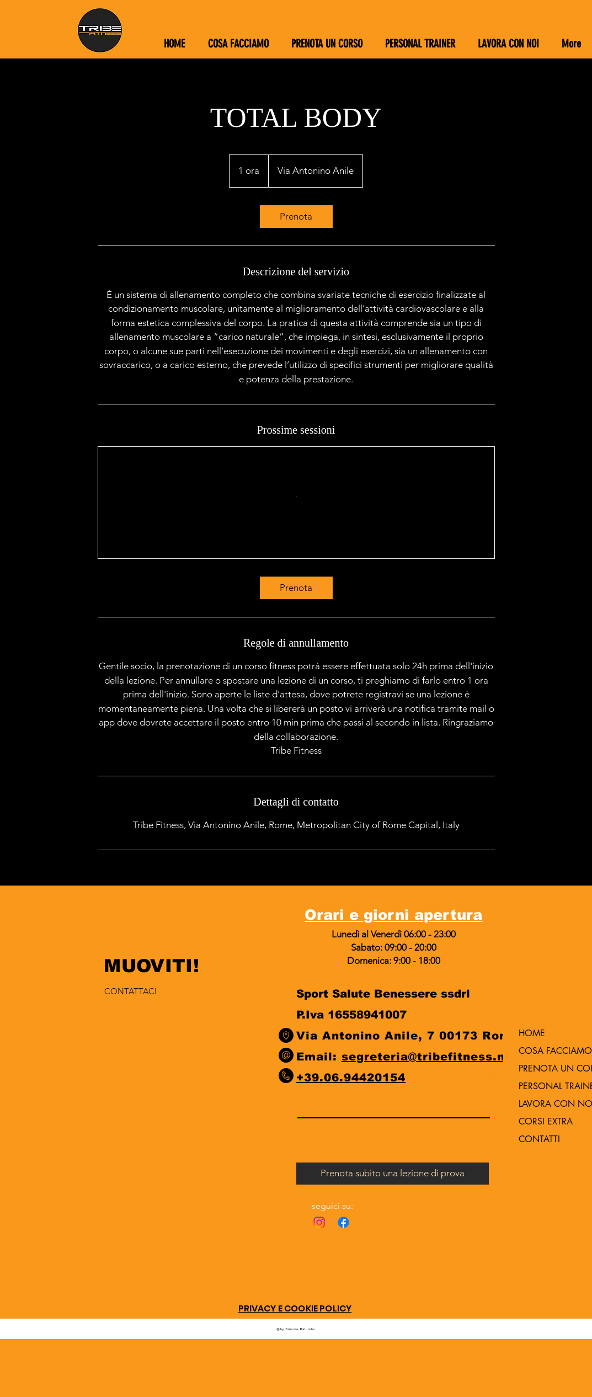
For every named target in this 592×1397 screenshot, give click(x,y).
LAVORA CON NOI (547, 1104)
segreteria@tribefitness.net (430, 1057)
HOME (532, 1033)
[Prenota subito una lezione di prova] (392, 1174)
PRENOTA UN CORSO (547, 1068)
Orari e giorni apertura (393, 915)
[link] (296, 216)
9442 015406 (472, 1077)
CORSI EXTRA (546, 1121)
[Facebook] (343, 1222)
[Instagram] (319, 1222)
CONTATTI (539, 1139)
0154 (420, 1077)
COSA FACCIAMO (547, 1051)
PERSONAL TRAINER (547, 1086)
